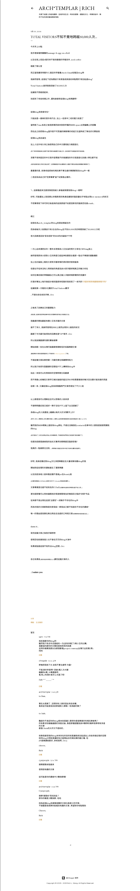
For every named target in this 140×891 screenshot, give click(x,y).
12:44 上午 (52, 661)
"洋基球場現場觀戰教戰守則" (94, 281)
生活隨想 (39, 622)
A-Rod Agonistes (59, 354)
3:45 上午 (55, 692)
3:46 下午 (55, 787)
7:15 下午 (47, 637)
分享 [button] (32, 619)
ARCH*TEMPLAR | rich (67, 8)
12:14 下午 (54, 760)
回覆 (40, 655)
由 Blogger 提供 (70, 878)
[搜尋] (107, 7)
